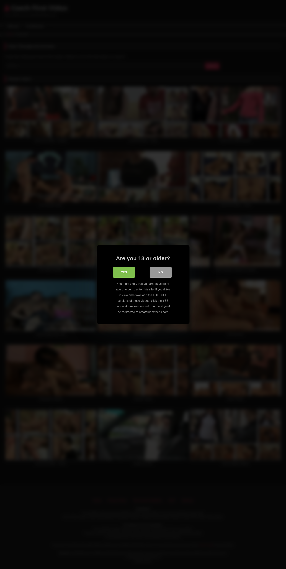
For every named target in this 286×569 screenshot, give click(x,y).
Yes (124, 272)
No (160, 272)
